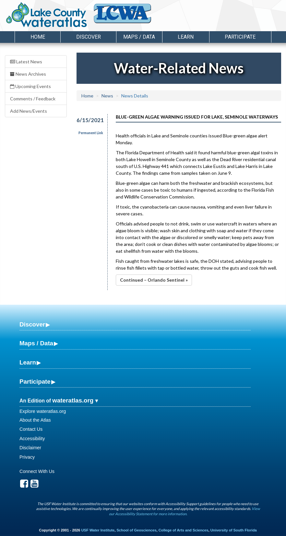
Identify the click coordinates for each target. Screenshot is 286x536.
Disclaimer (30, 447)
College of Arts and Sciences (184, 530)
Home (37, 37)
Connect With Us (36, 471)
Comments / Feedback (32, 98)
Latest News (26, 61)
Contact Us (30, 429)
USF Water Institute (97, 530)
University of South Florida (233, 530)
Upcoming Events (30, 86)
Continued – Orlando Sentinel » (154, 280)
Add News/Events (28, 111)
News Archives (28, 74)
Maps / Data (36, 343)
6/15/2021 (88, 120)
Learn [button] (186, 37)
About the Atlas (35, 420)
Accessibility (32, 438)
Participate (35, 381)
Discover (32, 324)
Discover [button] (88, 37)
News (107, 95)
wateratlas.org (72, 400)
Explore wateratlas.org (42, 411)
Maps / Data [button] (139, 37)
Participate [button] (240, 37)
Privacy (27, 457)
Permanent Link (90, 133)
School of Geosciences (136, 530)
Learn (27, 362)
